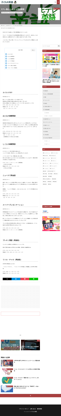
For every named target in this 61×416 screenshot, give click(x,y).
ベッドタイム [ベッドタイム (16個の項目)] (46, 168)
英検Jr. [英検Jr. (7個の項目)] (50, 184)
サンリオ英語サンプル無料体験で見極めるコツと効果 (51, 65)
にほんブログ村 (45, 212)
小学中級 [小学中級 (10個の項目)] (45, 173)
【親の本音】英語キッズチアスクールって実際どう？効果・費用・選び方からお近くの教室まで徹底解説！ (51, 81)
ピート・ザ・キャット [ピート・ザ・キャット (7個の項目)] (54, 163)
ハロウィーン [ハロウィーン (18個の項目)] (46, 163)
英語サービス (47, 125)
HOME (3, 25)
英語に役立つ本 (47, 128)
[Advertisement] (20, 79)
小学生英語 (46, 134)
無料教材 (47, 112)
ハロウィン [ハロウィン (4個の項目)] (54, 160)
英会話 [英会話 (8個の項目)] (45, 181)
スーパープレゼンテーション (12, 63)
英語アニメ (48, 144)
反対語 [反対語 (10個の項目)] (45, 171)
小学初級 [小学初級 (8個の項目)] (50, 173)
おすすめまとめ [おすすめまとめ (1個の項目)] (52, 155)
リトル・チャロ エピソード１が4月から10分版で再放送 (27, 369)
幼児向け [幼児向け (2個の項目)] (56, 173)
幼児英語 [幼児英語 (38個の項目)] (45, 176)
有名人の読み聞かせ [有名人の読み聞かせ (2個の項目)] (47, 178)
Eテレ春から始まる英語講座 (17, 25)
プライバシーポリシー (24, 408)
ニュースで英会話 (9, 61)
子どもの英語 (34, 411)
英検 (45, 97)
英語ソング (48, 140)
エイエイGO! (9, 54)
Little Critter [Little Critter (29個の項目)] (46, 155)
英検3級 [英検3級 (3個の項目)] (50, 181)
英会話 (45, 103)
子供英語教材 (47, 109)
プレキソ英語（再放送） (11, 65)
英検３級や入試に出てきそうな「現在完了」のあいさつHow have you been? (26, 387)
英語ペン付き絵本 (49, 115)
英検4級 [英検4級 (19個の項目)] (55, 181)
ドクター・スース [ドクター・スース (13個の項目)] (47, 160)
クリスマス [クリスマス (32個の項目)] (54, 158)
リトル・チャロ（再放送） (11, 68)
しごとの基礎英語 (9, 59)
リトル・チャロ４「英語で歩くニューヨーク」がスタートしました (26, 378)
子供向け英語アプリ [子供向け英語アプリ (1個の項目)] (52, 171)
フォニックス (47, 100)
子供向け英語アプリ (48, 106)
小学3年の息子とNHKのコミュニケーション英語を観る (27, 361)
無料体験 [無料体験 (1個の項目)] (54, 178)
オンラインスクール (48, 122)
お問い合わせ (33, 408)
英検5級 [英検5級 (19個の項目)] (45, 184)
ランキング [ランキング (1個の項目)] (52, 168)
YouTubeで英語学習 (48, 137)
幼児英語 (46, 131)
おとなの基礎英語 (9, 56)
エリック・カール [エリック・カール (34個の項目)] (47, 158)
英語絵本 (46, 90)
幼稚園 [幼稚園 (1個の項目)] (50, 176)
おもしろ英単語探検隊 (48, 93)
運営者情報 (39, 408)
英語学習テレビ (18, 12)
